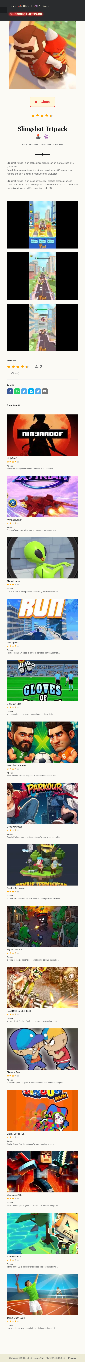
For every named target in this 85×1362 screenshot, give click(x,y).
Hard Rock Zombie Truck (19, 1011)
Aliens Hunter (13, 581)
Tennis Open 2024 (16, 1318)
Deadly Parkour (14, 827)
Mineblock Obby (15, 1195)
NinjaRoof (11, 458)
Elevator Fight (13, 1072)
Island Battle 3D (14, 1256)
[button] (3, 10)
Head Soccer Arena (16, 765)
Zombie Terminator (16, 888)
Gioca (42, 102)
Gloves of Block (14, 704)
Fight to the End (14, 949)
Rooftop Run (13, 642)
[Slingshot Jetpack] (43, 55)
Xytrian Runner (14, 520)
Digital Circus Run (15, 1134)
